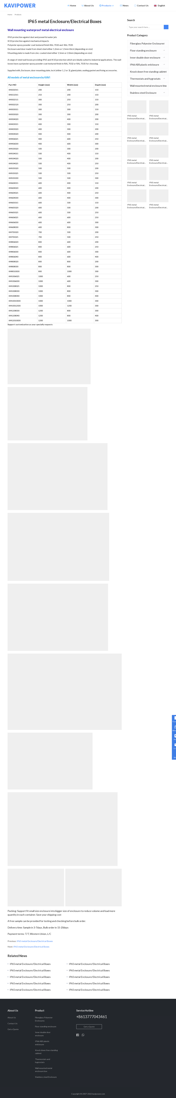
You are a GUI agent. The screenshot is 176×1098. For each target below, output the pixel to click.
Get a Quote (13, 1029)
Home (71, 5)
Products (106, 5)
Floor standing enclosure (143, 50)
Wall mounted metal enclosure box (148, 85)
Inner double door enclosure (145, 57)
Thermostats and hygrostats (145, 78)
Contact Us (141, 5)
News (124, 5)
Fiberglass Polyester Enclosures (147, 43)
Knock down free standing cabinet (148, 71)
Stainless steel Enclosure (143, 92)
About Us (88, 5)
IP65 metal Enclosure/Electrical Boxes (35, 941)
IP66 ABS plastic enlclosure (144, 64)
